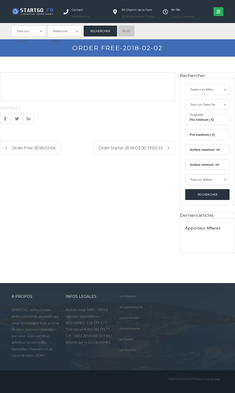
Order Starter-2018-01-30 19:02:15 (134, 147)
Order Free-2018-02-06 (30, 147)
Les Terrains (128, 350)
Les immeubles (130, 318)
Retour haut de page (207, 379)
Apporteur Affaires (202, 228)
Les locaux (126, 339)
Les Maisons (128, 296)
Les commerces (130, 328)
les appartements (131, 307)
